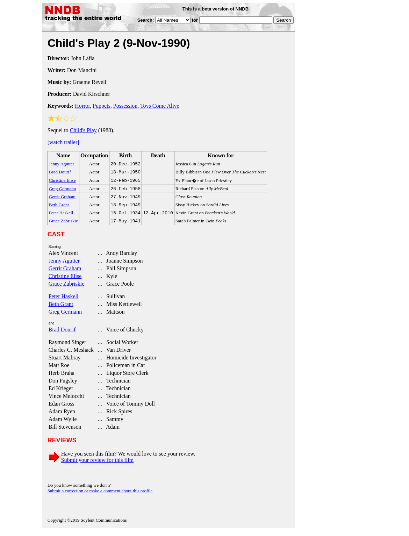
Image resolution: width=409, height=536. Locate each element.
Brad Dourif (62, 334)
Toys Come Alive (159, 106)
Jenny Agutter (64, 266)
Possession (125, 106)
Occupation (94, 155)
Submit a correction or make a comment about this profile (100, 495)
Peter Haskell (64, 301)
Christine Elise (65, 281)
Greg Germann (65, 317)
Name (63, 155)
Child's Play (83, 130)
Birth (125, 155)
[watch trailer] (63, 142)
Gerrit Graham (65, 273)
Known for (221, 155)
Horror (82, 106)
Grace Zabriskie (67, 289)
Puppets (101, 106)
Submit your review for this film (97, 465)
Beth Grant (61, 309)
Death (158, 155)
